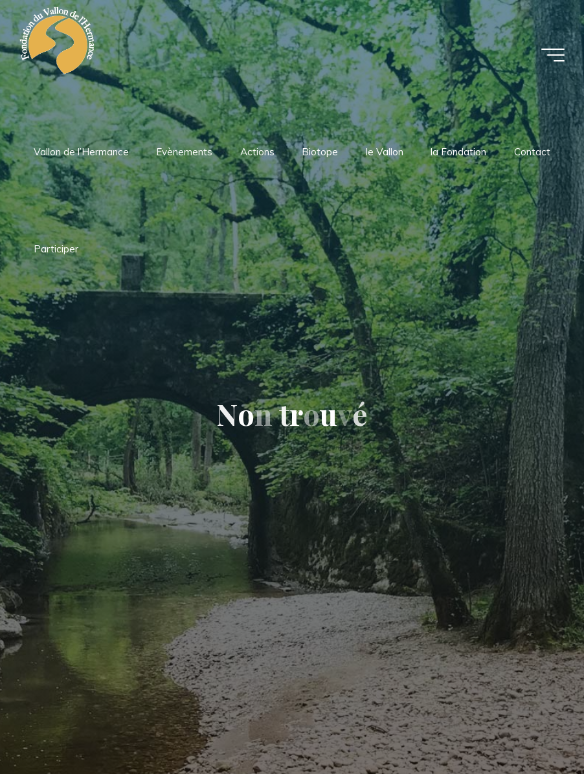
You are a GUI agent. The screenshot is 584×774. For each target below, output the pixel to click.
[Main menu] (553, 55)
